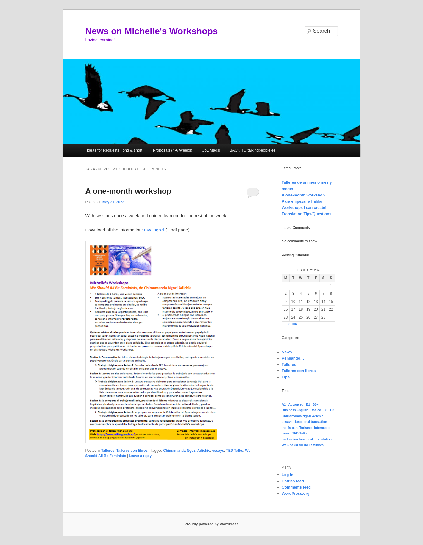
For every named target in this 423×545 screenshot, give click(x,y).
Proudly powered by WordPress (211, 524)
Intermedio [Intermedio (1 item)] (322, 427)
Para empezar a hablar (302, 201)
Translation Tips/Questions (307, 214)
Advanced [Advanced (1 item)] (295, 404)
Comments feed (296, 487)
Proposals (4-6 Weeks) (172, 150)
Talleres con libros (132, 450)
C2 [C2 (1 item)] (332, 410)
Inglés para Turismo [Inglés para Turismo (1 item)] (297, 427)
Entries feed (293, 481)
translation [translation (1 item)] (324, 439)
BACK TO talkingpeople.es (252, 150)
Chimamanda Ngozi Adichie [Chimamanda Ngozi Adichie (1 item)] (303, 416)
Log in (288, 474)
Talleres (107, 450)
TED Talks (234, 450)
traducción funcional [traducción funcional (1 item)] (297, 439)
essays (218, 450)
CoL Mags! (211, 150)
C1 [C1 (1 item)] (326, 410)
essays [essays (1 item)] (287, 421)
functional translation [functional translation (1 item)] (311, 421)
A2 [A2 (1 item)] (284, 404)
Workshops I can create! (304, 207)
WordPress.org (296, 493)
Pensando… (293, 358)
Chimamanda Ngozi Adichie (186, 450)
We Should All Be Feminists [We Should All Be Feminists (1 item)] (303, 445)
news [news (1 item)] (286, 433)
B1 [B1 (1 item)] (308, 404)
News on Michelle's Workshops (151, 31)
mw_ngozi (154, 229)
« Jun (292, 324)
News (287, 352)
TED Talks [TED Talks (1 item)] (300, 433)
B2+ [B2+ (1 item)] (316, 404)
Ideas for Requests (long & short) (115, 150)
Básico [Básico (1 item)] (316, 410)
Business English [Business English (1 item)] (295, 410)
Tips (286, 377)
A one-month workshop (128, 191)
